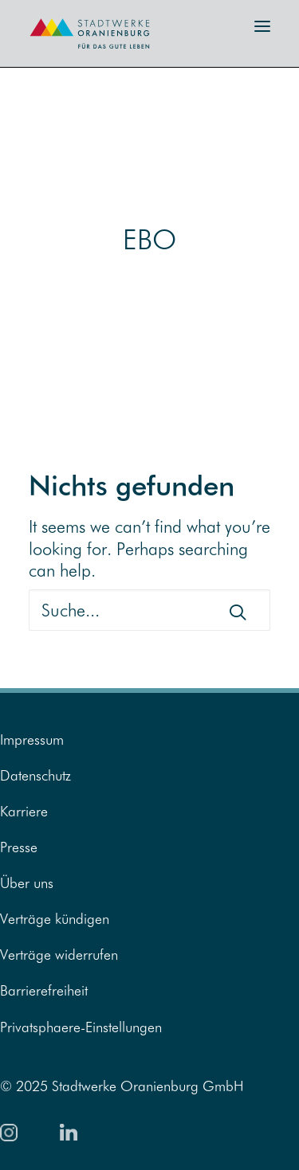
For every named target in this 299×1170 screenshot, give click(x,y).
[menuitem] (149, 740)
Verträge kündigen (54, 919)
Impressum (32, 739)
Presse (18, 847)
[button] (262, 27)
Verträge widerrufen (59, 954)
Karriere (24, 811)
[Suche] (149, 610)
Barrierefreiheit (44, 990)
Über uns (26, 883)
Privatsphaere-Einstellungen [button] (81, 1027)
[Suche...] (149, 610)
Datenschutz (35, 775)
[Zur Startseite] (79, 54)
